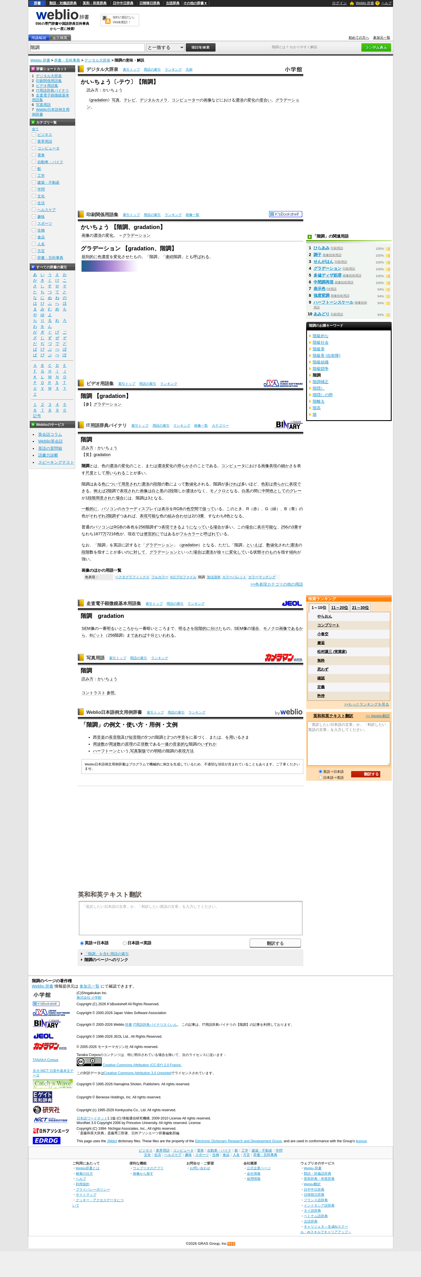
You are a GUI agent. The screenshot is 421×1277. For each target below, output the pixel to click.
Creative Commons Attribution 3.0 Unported (138, 1073)
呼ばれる (201, 256)
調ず (116, 516)
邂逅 (321, 643)
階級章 (319, 349)
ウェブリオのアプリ (148, 1168)
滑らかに (281, 484)
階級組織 (321, 362)
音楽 (101, 737)
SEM (86, 628)
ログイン (339, 3)
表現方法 (186, 751)
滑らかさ (185, 465)
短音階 (135, 737)
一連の (167, 744)
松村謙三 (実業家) (332, 651)
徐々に (223, 552)
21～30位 (360, 607)
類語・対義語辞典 (63, 3)
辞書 (37, 3)
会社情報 (254, 1173)
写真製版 (138, 751)
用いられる (115, 473)
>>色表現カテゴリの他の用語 (277, 584)
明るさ (184, 628)
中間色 (268, 491)
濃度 (105, 256)
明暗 (158, 751)
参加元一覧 (381, 38)
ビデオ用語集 (100, 383)
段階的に (202, 628)
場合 (120, 498)
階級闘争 (321, 368)
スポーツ (44, 223)
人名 (41, 244)
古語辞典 (173, 3)
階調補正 (321, 381)
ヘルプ (386, 3)
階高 (317, 408)
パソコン (109, 508)
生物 (41, 230)
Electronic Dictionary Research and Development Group (238, 1141)
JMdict (112, 1141)
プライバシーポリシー (93, 1189)
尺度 (89, 473)
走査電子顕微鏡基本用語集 (113, 603)
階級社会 (321, 342)
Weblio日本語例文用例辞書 (114, 712)
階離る (319, 401)
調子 (318, 254)
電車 (41, 155)
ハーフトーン (105, 751)
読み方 (87, 448)
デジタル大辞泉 (97, 60)
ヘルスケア (46, 210)
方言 (41, 251)
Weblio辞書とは (87, 1168)
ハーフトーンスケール (333, 302)
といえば (254, 545)
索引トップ (131, 69)
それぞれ (97, 516)
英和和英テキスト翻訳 (110, 894)
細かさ (287, 465)
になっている (201, 527)
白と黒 (158, 491)
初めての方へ (359, 38)
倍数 (145, 744)
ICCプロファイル (183, 577)
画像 (207, 100)
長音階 (115, 737)
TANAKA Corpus (45, 1060)
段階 (157, 484)
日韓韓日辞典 (149, 3)
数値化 (191, 484)
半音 (181, 737)
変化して (237, 552)
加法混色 (214, 577)
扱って (208, 508)
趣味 (41, 216)
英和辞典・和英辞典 (319, 1178)
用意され (129, 484)
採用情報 (254, 1178)
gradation (99, 100)
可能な (154, 516)
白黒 (246, 491)
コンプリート (328, 625)
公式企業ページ (259, 1168)
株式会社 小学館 (89, 998)
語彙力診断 (48, 455)
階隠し (319, 388)
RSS (231, 1243)
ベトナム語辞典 (316, 1216)
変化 (251, 100)
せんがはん (323, 261)
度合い (265, 100)
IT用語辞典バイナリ (106, 425)
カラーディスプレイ (139, 508)
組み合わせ (178, 516)
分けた (216, 628)
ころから (131, 628)
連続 (169, 256)
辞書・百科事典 (67, 60)
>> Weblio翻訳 (378, 716)
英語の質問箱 (50, 448)
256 (142, 527)
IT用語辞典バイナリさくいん (155, 1025)
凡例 (189, 69)
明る (111, 628)
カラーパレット (234, 577)
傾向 (293, 552)
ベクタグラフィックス (132, 577)
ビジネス (44, 134)
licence (361, 1141)
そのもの (269, 552)
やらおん (324, 616)
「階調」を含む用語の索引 (106, 954)
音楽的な (181, 744)
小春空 (322, 634)
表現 (273, 465)
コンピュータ (233, 465)
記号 (37, 416)
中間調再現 (323, 282)
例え (97, 491)
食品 (41, 237)
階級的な (321, 336)
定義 (321, 687)
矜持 (321, 696)
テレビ (130, 100)
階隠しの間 (323, 395)
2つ (170, 737)
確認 (321, 678)
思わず (322, 669)
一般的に (89, 508)
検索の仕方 (84, 1173)
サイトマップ (86, 1194)
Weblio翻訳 (312, 1184)
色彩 (265, 484)
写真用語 (95, 657)
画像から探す (143, 1173)
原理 (129, 744)
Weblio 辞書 (365, 3)
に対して (137, 552)
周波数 (99, 744)
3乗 (201, 516)
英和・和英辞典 (95, 3)
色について (111, 484)
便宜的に (152, 534)
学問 (41, 189)
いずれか (209, 744)
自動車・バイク (50, 162)
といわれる (164, 635)
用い (233, 737)
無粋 (321, 660)
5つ (148, 737)
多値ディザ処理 (327, 275)
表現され (128, 491)
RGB (177, 508)
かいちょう (107, 448)
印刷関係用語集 (102, 214)
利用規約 (83, 1184)
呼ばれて (211, 534)
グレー (296, 491)
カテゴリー (220, 426)
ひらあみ (322, 248)
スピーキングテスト (56, 462)
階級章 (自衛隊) (327, 355)
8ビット (97, 635)
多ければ (233, 484)
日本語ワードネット (92, 1118)
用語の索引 (152, 69)
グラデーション (136, 235)
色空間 (192, 508)
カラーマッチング (262, 577)
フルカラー (190, 534)
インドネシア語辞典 (319, 1205)
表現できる (171, 527)
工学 (41, 175)
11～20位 (339, 607)
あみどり (322, 314)
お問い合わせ (200, 1168)
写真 (116, 100)
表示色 (320, 288)
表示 (165, 508)
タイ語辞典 (312, 1210)
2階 (108, 491)
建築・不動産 (48, 182)
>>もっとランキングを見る (366, 704)
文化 (41, 196)
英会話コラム (50, 434)
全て (35, 129)
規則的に (89, 256)
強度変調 (322, 295)
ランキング (173, 69)
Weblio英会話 (50, 441)
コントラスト (93, 692)
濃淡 (239, 100)
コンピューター (186, 100)
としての (282, 491)
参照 (111, 692)
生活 (41, 203)
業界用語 (44, 141)
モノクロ (218, 491)
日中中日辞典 (123, 3)
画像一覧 (192, 215)
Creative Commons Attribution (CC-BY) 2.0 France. (142, 1065)
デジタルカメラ (154, 100)
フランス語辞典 (316, 1200)
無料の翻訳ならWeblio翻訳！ (124, 19)
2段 (171, 491)
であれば (139, 635)
